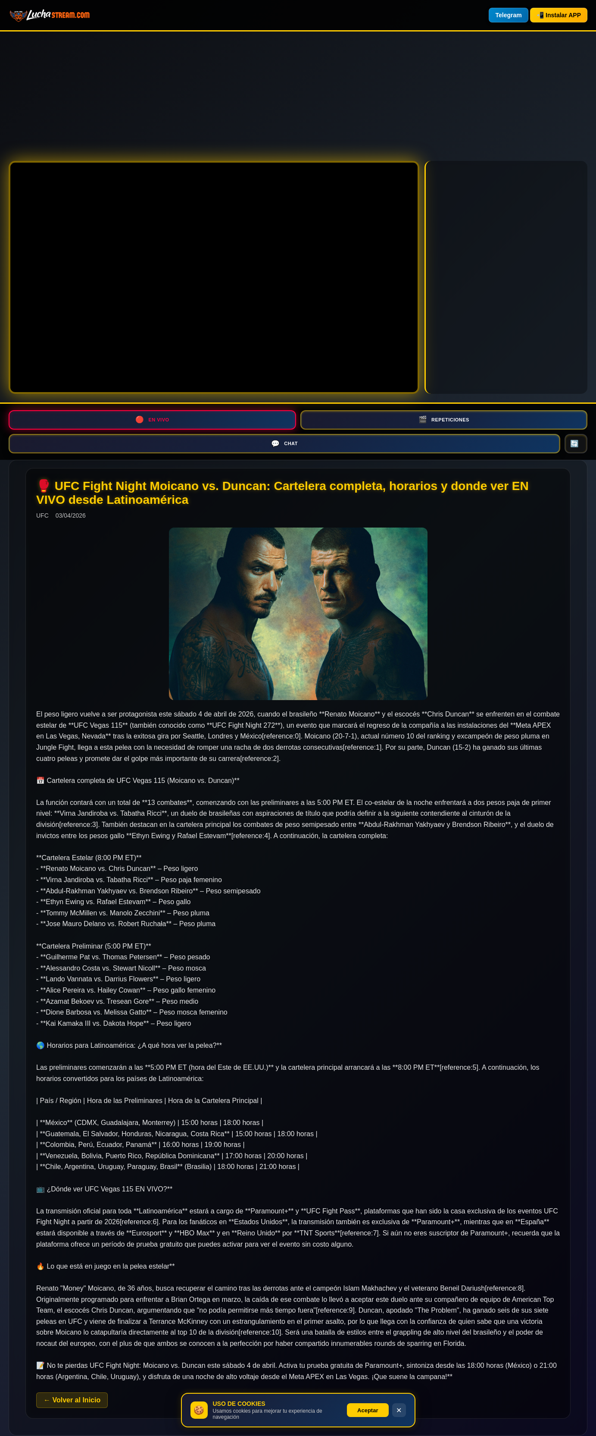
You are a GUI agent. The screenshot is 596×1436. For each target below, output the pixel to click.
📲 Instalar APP (559, 15)
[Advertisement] (258, 91)
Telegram (508, 15)
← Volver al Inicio (72, 1377)
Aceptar (367, 1410)
